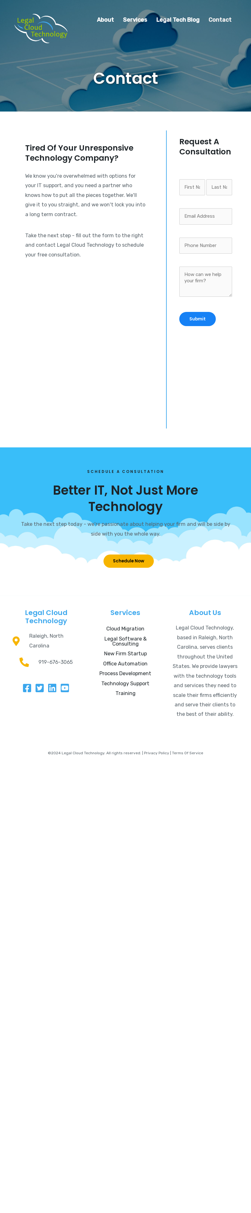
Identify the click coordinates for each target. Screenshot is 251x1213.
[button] (128, 561)
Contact (220, 19)
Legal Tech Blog (177, 19)
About (105, 19)
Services (135, 19)
